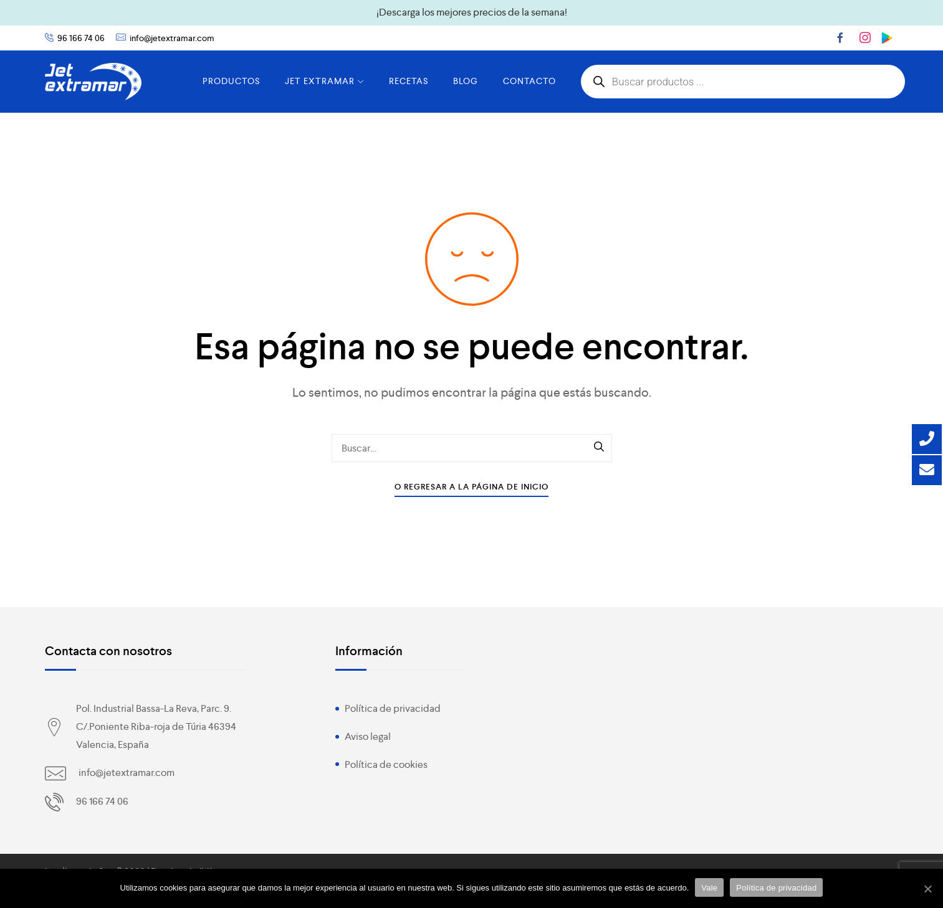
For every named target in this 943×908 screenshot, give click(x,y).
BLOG (465, 81)
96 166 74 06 (81, 38)
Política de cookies (386, 764)
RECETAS (408, 81)
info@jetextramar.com (172, 38)
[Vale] (927, 888)
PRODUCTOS (231, 81)
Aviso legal (368, 736)
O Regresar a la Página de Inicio (471, 486)
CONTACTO (529, 81)
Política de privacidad (393, 708)
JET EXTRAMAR (324, 81)
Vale (709, 887)
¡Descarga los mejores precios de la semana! (471, 12)
